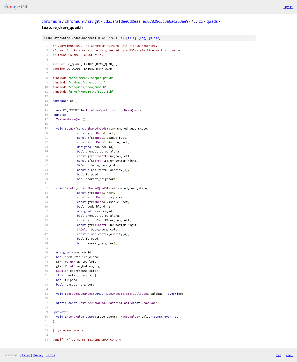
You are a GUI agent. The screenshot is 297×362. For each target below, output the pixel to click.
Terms (50, 355)
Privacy (38, 355)
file (131, 38)
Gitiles (26, 355)
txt (278, 355)
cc (201, 21)
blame (154, 38)
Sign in (288, 7)
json (289, 355)
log (142, 38)
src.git (94, 21)
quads (212, 21)
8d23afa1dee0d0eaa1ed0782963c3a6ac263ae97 (147, 21)
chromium (51, 21)
